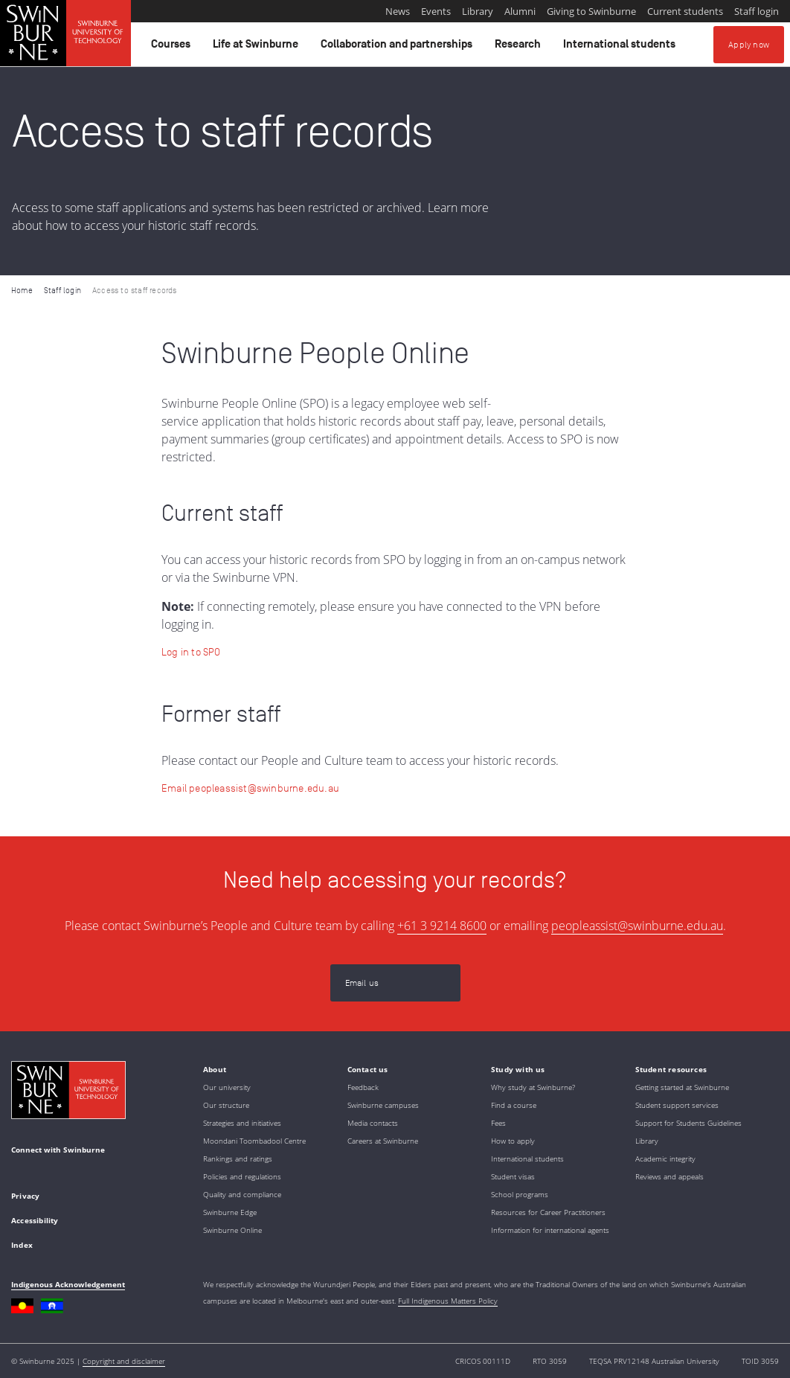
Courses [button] (173, 47)
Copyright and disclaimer (124, 1361)
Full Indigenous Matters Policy (448, 1300)
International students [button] (621, 47)
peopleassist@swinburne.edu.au (637, 925)
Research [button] (520, 47)
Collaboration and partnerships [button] (399, 47)
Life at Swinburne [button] (258, 47)
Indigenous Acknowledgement (68, 1284)
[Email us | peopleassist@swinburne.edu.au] (395, 983)
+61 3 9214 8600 (441, 925)
